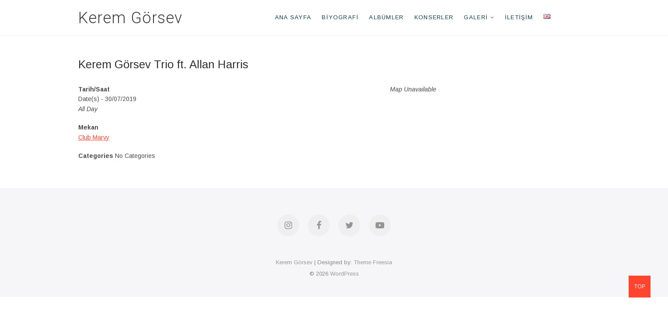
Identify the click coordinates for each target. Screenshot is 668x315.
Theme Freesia (373, 262)
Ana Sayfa (293, 17)
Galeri (475, 17)
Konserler (434, 17)
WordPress (344, 273)
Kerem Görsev (130, 18)
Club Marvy (93, 137)
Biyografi (340, 17)
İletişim (519, 17)
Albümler (386, 17)
